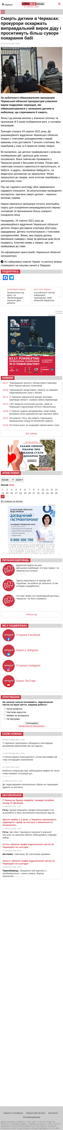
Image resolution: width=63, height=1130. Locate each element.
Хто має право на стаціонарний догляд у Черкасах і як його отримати (37, 597)
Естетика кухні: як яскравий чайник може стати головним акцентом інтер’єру (34, 426)
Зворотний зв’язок (35, 1113)
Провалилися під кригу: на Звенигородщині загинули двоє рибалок (15, 297)
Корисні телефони (13, 1113)
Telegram (45, 265)
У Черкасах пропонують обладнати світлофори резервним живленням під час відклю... (27, 744)
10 (43, 489)
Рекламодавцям (31, 1117)
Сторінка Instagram (28, 665)
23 (43, 493)
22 (38, 493)
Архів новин (10, 473)
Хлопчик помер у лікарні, (29, 242)
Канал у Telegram (27, 650)
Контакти (53, 1113)
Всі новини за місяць (12, 501)
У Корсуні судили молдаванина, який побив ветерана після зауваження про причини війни (33, 412)
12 (51, 489)
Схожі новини (12, 734)
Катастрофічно (14, 708)
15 (7, 493)
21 (34, 493)
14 (2, 493)
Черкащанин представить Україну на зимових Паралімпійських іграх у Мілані (33, 391)
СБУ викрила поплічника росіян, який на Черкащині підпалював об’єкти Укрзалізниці (32, 405)
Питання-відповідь (15, 560)
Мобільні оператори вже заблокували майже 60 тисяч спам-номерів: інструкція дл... (31, 772)
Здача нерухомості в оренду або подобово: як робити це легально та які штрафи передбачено (37, 583)
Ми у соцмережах (14, 625)
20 (29, 493)
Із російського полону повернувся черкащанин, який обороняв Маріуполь (44, 296)
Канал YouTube (26, 680)
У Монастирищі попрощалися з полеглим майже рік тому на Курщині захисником (29, 758)
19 (25, 493)
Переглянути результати (31, 726)
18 (20, 493)
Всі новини (31, 433)
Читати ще (31, 614)
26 (56, 493)
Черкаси (8, 5)
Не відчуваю (13, 719)
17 (16, 493)
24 (47, 493)
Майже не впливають (18, 715)
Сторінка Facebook (28, 634)
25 (51, 493)
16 (11, 493)
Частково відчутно (16, 712)
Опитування (10, 697)
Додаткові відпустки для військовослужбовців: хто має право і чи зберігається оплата (37, 568)
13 (56, 489)
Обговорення (11, 795)
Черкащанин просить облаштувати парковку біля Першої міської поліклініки (33, 384)
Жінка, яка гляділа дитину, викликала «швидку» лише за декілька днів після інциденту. (30, 239)
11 (47, 489)
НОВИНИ (7, 378)
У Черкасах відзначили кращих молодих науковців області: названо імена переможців (33, 398)
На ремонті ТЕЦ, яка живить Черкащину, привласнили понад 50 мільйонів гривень (31, 419)
